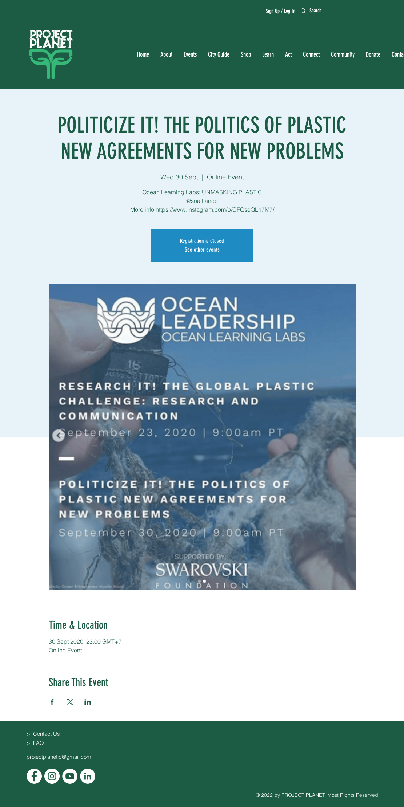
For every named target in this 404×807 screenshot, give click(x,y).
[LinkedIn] (87, 776)
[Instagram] (52, 776)
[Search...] (318, 11)
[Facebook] (34, 776)
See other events (202, 249)
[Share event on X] (70, 702)
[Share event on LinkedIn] (87, 702)
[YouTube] (69, 776)
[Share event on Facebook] (52, 702)
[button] (166, 54)
